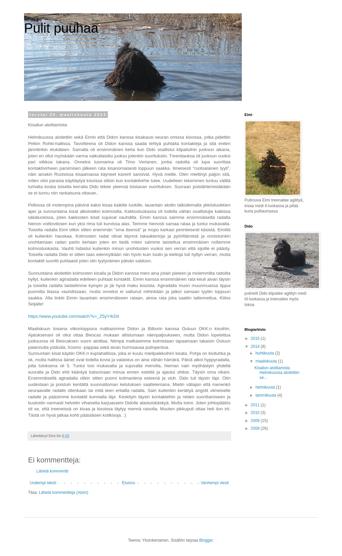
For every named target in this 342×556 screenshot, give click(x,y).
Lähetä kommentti (52, 471)
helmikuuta (265, 387)
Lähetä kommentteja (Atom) (63, 492)
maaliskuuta (266, 361)
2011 (256, 405)
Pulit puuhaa (61, 28)
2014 (256, 346)
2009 (256, 420)
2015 (256, 338)
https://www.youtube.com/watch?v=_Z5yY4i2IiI (73, 316)
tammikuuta (266, 395)
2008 (256, 428)
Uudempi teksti (43, 482)
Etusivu (128, 482)
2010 (256, 412)
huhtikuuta (265, 353)
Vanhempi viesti (215, 482)
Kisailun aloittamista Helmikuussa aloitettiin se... (276, 373)
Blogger (206, 540)
